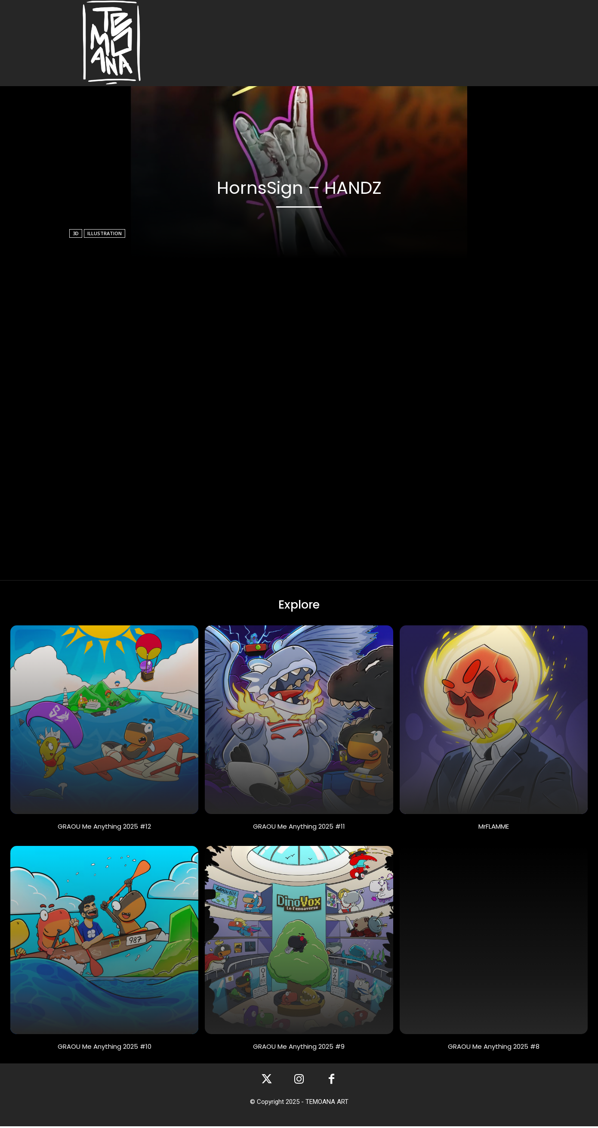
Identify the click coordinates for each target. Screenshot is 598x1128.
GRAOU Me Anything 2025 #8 (493, 1047)
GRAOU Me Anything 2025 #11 (299, 827)
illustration (104, 233)
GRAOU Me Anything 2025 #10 (104, 1047)
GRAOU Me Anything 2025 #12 (104, 827)
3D (76, 233)
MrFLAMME (493, 827)
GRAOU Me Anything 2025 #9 (299, 1047)
